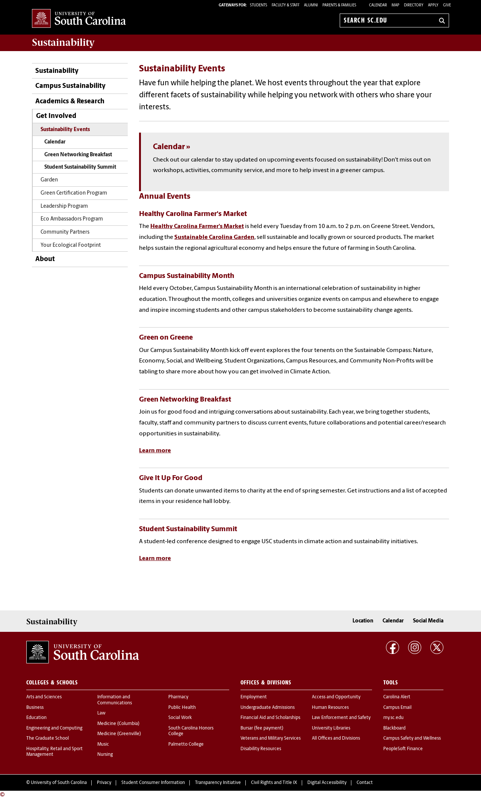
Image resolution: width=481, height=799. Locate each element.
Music (103, 744)
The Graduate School (47, 738)
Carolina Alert (396, 697)
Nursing (105, 754)
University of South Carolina (59, 783)
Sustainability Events (65, 129)
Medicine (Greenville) (119, 734)
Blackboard (394, 728)
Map (395, 5)
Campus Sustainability (70, 86)
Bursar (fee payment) (261, 728)
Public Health (182, 707)
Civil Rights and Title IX (274, 783)
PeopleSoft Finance (403, 749)
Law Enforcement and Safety (341, 718)
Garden (49, 180)
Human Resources (330, 707)
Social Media (428, 621)
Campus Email (397, 707)
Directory (414, 5)
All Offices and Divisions (336, 738)
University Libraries (331, 728)
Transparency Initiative (218, 783)
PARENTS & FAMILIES (339, 5)
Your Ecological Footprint (71, 245)
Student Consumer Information (153, 783)
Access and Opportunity (336, 697)
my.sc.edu (393, 718)
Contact (365, 783)
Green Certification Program (74, 193)
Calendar (378, 5)
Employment (253, 697)
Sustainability (57, 71)
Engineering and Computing (54, 728)
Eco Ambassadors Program (72, 219)
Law (101, 713)
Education (36, 718)
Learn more (155, 451)
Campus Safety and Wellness (412, 738)
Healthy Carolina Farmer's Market (197, 227)
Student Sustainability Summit (80, 167)
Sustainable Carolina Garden (214, 237)
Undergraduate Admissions (267, 707)
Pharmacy (178, 697)
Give (447, 5)
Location (362, 621)
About (45, 259)
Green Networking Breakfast (78, 155)
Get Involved (56, 116)
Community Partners (65, 232)
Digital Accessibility (326, 783)
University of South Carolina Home (79, 19)
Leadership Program (64, 206)
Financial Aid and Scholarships (270, 718)
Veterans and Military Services (270, 738)
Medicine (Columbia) (118, 724)
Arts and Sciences (44, 697)
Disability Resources (260, 749)
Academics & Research (69, 101)
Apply (433, 5)
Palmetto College (186, 744)
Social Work (180, 718)
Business (35, 707)
